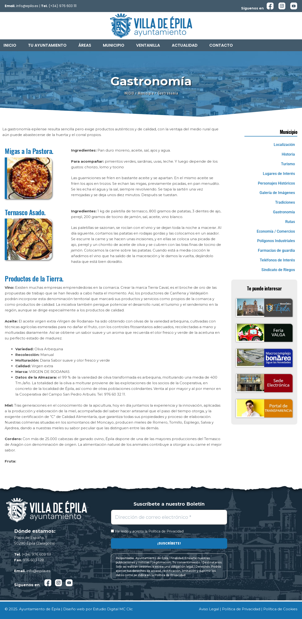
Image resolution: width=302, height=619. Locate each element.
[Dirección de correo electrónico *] (169, 517)
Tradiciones (285, 202)
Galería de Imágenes (277, 192)
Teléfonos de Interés (277, 260)
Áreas (84, 45)
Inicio (10, 45)
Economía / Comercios (276, 231)
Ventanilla (148, 45)
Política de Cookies (280, 609)
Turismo (288, 164)
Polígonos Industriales (276, 241)
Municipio (113, 45)
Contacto (221, 45)
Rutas (290, 221)
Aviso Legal (209, 609)
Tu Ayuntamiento (47, 45)
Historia (288, 154)
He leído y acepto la (147, 531)
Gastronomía (284, 212)
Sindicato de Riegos (278, 270)
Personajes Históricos (276, 183)
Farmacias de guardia (276, 250)
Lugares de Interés (279, 173)
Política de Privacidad (166, 531)
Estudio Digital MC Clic (113, 609)
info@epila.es (27, 6)
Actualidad (184, 45)
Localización (284, 144)
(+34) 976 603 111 (62, 6)
